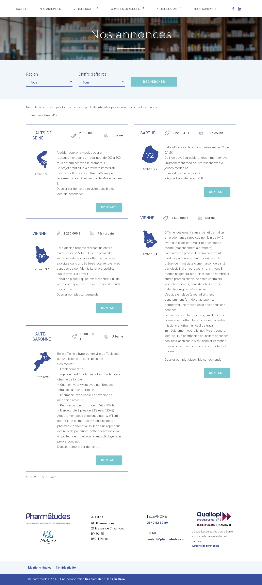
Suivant (51, 477)
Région (32, 74)
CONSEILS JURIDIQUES (125, 9)
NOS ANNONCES (50, 9)
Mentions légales (39, 567)
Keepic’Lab (93, 579)
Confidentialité (66, 567)
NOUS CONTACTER (206, 9)
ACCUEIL (21, 9)
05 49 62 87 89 (157, 523)
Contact (108, 207)
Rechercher (154, 81)
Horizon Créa (115, 579)
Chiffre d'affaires (93, 74)
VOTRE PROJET (84, 9)
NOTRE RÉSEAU (167, 9)
